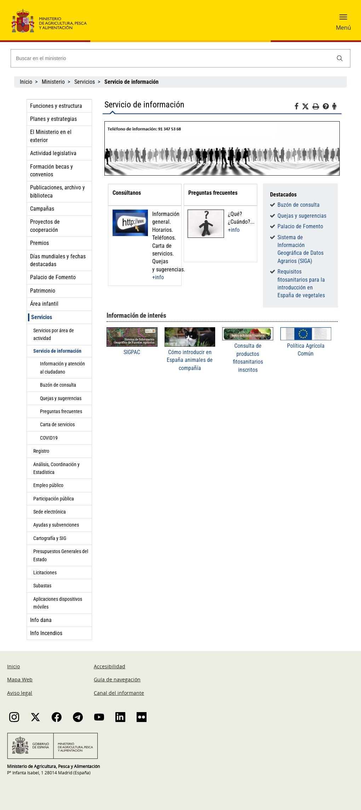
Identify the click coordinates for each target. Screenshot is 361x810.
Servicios (84, 81)
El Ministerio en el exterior (50, 136)
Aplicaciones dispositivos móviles (57, 603)
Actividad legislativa (53, 153)
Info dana (41, 620)
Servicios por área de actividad (53, 334)
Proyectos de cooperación (45, 225)
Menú (343, 27)
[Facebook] (298, 107)
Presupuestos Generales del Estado (60, 555)
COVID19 (49, 438)
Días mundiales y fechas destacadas (58, 260)
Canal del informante (119, 692)
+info (158, 277)
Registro (41, 451)
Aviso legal (19, 692)
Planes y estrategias (53, 119)
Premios (39, 243)
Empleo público (48, 485)
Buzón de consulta (58, 385)
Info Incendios (46, 633)
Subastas (42, 585)
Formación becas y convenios (51, 170)
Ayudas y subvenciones (56, 525)
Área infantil (44, 303)
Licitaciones (45, 572)
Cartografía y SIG (49, 538)
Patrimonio (42, 290)
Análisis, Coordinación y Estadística (56, 468)
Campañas (42, 208)
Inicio (26, 81)
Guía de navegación (117, 679)
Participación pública (53, 498)
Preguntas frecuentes (61, 411)
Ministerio (53, 81)
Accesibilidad (109, 666)
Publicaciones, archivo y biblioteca (57, 191)
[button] (343, 19)
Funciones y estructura (56, 105)
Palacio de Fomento (53, 277)
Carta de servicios (57, 424)
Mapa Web (20, 679)
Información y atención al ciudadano (62, 367)
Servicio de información (57, 351)
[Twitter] (307, 106)
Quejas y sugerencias (60, 398)
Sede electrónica (49, 512)
